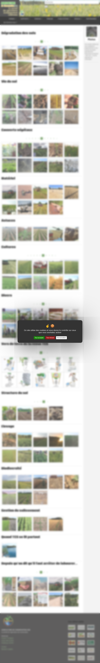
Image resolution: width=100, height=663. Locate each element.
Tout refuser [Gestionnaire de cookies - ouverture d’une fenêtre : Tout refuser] (50, 337)
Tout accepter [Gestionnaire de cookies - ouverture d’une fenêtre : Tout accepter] (39, 337)
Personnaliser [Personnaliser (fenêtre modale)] (61, 337)
